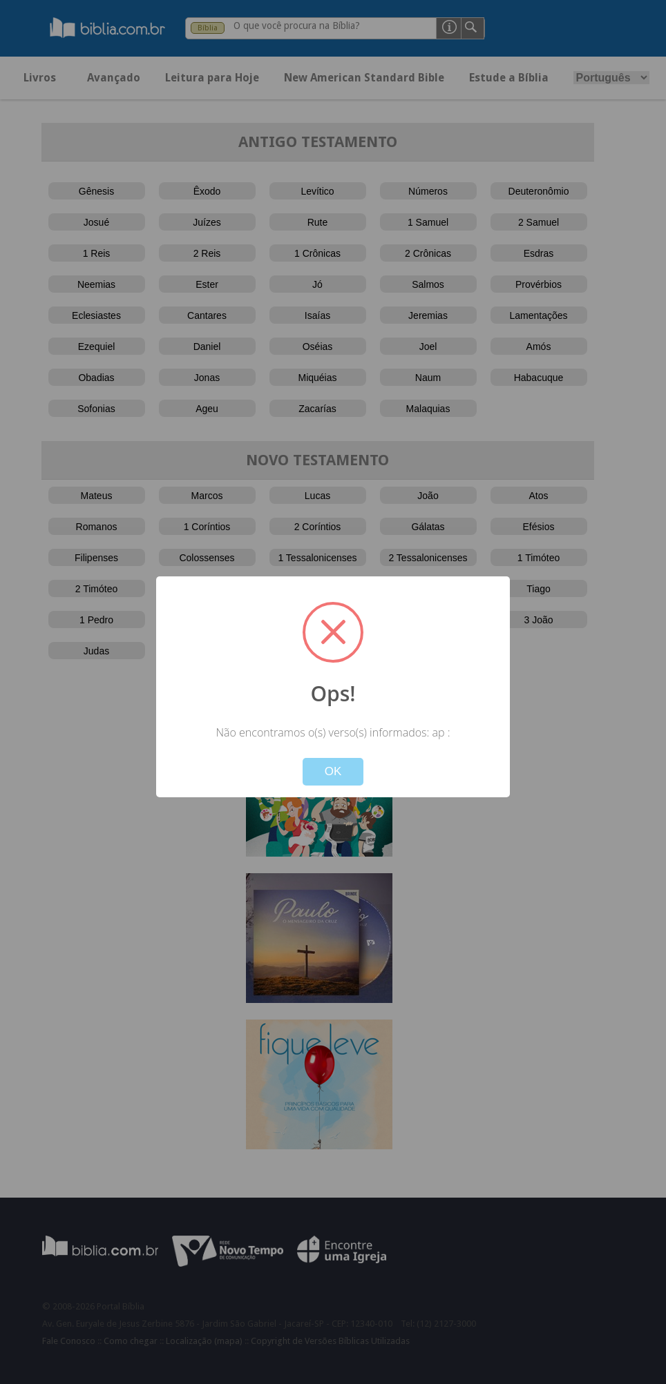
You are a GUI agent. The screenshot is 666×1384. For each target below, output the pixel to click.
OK (333, 771)
